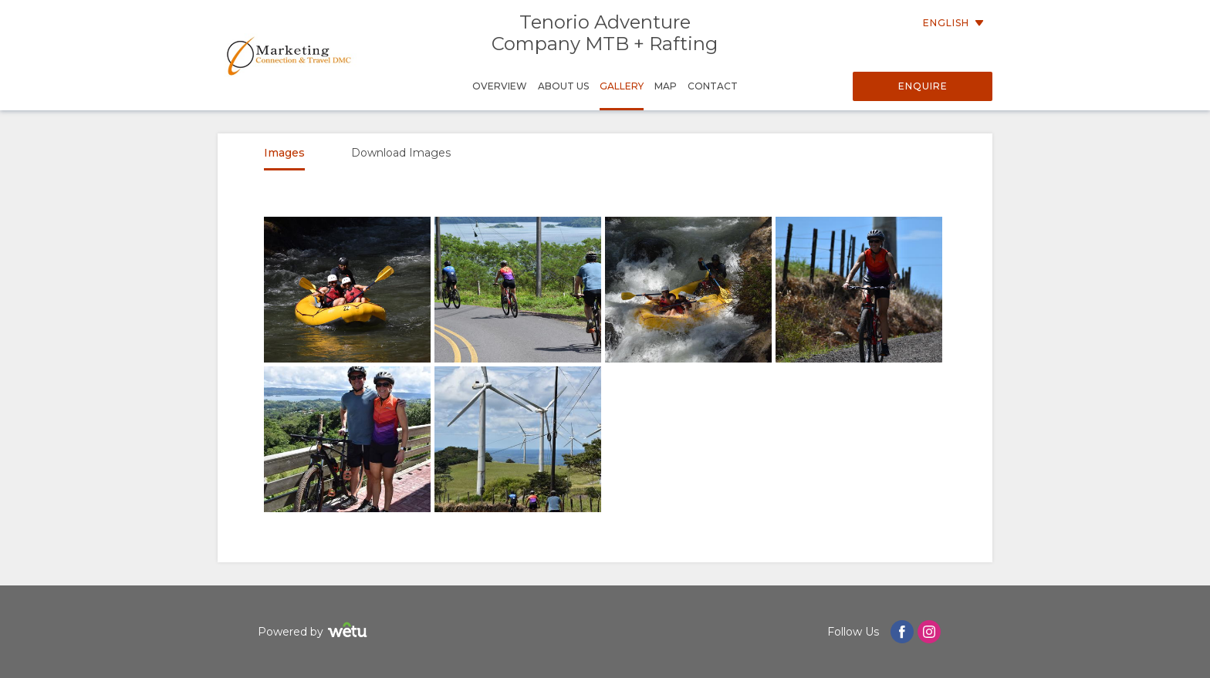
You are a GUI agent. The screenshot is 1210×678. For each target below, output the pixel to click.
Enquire (923, 86)
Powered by (314, 632)
